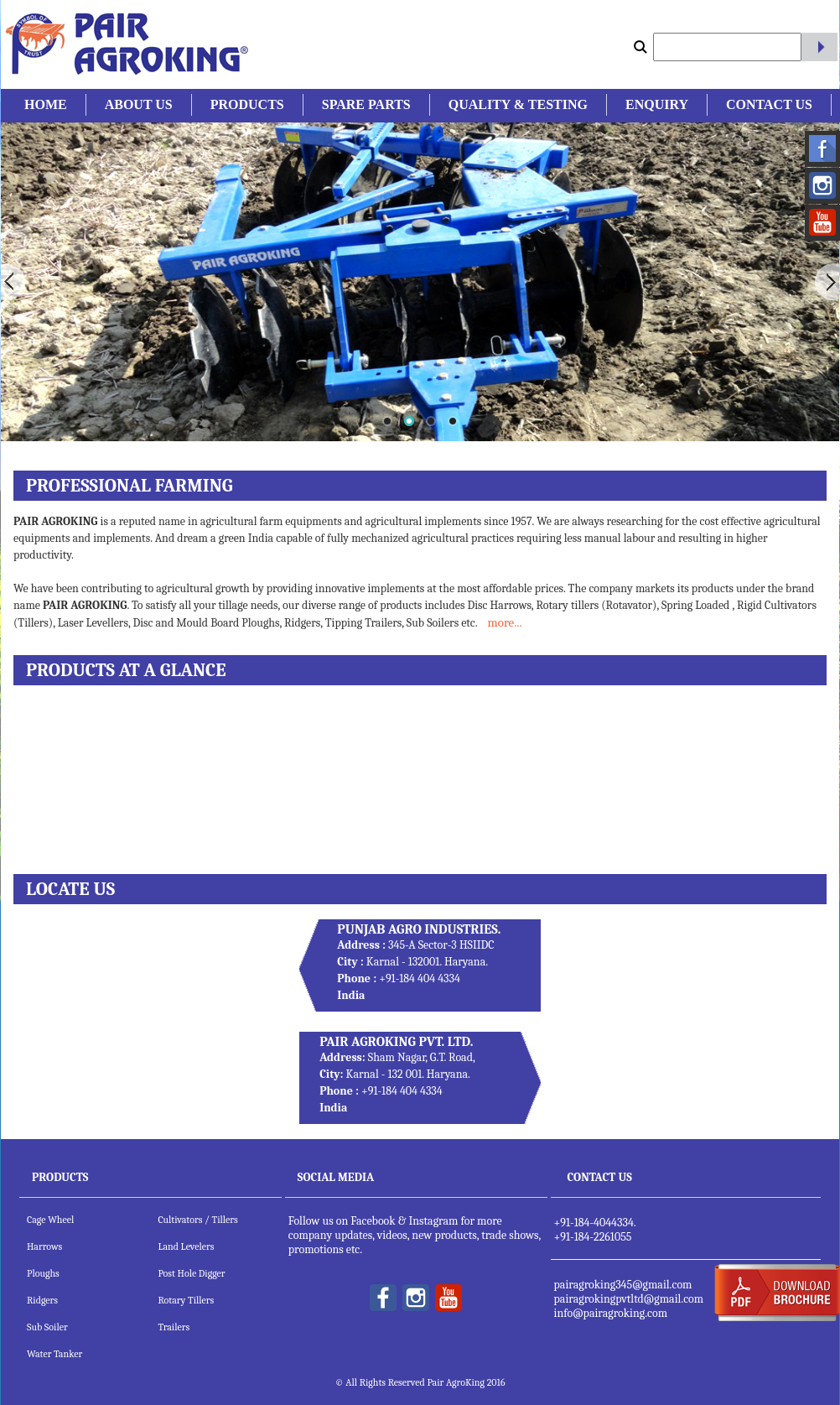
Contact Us (769, 104)
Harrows (44, 1246)
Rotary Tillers (186, 1300)
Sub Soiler (47, 1327)
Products (247, 104)
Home (45, 104)
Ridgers (42, 1300)
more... (504, 622)
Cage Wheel (50, 1219)
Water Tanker (54, 1354)
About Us (139, 104)
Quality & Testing (518, 104)
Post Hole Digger (191, 1273)
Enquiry (656, 104)
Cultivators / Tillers (197, 1219)
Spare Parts (366, 104)
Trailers (173, 1327)
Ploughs (43, 1273)
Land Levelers (186, 1246)
